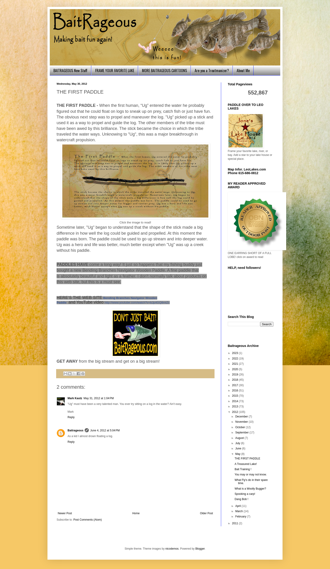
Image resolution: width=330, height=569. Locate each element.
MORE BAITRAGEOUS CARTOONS (164, 70)
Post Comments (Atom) (87, 519)
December (242, 416)
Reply (71, 417)
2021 (235, 363)
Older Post (206, 513)
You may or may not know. (251, 474)
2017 (235, 385)
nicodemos (172, 548)
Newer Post (65, 513)
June (238, 448)
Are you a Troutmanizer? (212, 70)
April (238, 506)
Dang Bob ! (241, 499)
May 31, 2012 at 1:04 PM (99, 398)
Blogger (200, 548)
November (242, 421)
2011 (235, 523)
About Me (243, 70)
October (240, 427)
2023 (235, 353)
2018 (235, 379)
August (240, 438)
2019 (235, 374)
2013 (235, 406)
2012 (235, 412)
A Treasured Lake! (246, 464)
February (241, 516)
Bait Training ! (243, 469)
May (238, 454)
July (238, 443)
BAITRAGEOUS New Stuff (70, 70)
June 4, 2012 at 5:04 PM (105, 430)
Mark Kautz (75, 398)
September (242, 432)
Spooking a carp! (245, 494)
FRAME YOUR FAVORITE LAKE (114, 70)
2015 (235, 395)
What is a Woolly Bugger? (250, 488)
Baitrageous (75, 430)
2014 (235, 401)
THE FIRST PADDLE (247, 458)
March (239, 511)
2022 (235, 358)
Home (136, 513)
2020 (235, 369)
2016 (235, 390)
